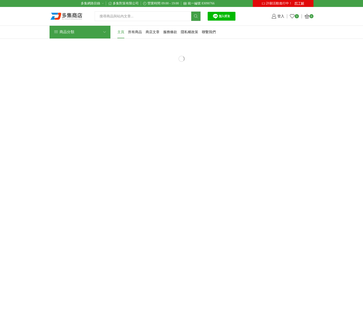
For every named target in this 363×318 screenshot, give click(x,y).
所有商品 (135, 32)
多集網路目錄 (90, 3)
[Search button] (195, 16)
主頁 (120, 32)
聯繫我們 (209, 32)
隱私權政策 (189, 32)
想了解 (299, 3)
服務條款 (170, 32)
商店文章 (153, 32)
